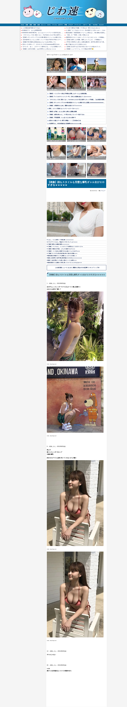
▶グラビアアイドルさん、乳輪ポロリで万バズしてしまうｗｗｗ (62, 242)
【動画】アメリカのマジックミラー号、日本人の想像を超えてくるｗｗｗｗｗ (70, 96)
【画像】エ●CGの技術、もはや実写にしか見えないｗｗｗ (39, 49)
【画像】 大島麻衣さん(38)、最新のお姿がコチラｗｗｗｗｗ (65, 105)
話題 (27, 24)
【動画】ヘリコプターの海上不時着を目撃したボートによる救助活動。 (68, 93)
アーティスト (77, 24)
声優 (65, 24)
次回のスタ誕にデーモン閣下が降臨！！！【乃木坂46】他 (65, 120)
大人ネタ (101, 24)
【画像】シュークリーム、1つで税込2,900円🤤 (80, 49)
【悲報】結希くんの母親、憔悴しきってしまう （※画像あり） (84, 39)
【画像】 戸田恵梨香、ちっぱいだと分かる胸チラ (62, 117)
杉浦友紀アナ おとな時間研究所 (32, 30)
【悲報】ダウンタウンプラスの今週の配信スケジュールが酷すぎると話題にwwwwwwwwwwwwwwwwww (52, 37)
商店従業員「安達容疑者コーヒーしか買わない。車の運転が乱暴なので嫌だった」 (90, 32)
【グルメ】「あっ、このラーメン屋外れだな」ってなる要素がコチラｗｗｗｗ (45, 46)
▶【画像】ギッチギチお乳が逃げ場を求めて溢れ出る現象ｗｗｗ (62, 253)
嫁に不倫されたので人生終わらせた (76, 44)
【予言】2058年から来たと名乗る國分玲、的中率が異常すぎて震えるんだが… (89, 42)
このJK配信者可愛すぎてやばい (31, 28)
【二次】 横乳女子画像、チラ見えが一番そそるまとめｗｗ (83, 28)
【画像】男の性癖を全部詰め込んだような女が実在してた (39, 42)
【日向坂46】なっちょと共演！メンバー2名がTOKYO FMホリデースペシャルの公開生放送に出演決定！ (52, 39)
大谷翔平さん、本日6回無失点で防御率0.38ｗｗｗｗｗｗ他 (65, 123)
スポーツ (85, 24)
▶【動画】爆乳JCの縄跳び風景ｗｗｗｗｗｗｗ (58, 244)
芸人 (90, 24)
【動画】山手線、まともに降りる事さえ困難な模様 (63, 111)
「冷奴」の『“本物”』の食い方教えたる (77, 35)
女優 (38, 24)
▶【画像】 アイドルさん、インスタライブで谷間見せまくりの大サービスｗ (65, 246)
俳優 (34, 24)
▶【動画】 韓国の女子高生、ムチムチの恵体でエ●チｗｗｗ (61, 248)
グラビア (70, 24)
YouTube (95, 24)
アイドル (54, 24)
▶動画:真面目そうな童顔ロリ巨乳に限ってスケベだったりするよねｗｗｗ (64, 262)
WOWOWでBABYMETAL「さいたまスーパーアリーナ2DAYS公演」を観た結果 (45, 32)
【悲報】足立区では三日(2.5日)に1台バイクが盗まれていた (83, 46)
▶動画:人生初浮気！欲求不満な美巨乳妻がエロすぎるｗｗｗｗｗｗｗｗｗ (64, 258)
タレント (43, 24)
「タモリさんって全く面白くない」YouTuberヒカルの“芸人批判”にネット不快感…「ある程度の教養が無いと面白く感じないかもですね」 (62, 35)
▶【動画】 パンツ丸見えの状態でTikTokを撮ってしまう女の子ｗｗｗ (63, 251)
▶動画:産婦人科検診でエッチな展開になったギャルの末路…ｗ (62, 255)
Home (22, 24)
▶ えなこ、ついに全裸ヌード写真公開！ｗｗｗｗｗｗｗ (60, 239)
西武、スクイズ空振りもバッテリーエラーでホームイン (64, 108)
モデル (49, 24)
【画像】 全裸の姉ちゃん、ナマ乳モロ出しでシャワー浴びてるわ (66, 114)
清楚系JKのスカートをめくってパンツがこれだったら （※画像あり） (86, 37)
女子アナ (60, 24)
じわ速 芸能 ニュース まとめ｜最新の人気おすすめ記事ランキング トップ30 (77, 267)
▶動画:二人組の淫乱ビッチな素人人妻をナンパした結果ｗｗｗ (62, 260)
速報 (31, 24)
